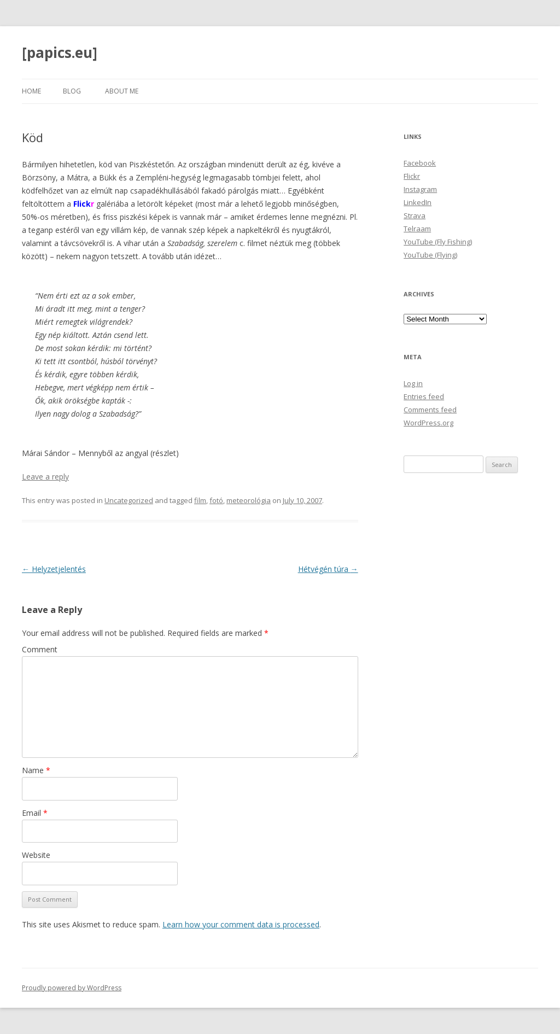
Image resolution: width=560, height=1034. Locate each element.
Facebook (420, 163)
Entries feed (424, 396)
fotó (216, 500)
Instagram (420, 189)
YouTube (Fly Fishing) (438, 242)
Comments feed (430, 409)
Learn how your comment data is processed (240, 924)
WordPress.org (428, 423)
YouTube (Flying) (430, 255)
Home (31, 91)
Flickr (412, 176)
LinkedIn (417, 202)
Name (36, 770)
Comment (39, 649)
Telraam (417, 228)
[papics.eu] (59, 52)
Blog (72, 91)
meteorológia (248, 500)
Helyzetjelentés (54, 569)
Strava (414, 215)
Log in (413, 383)
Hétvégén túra (328, 569)
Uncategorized (128, 500)
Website (36, 855)
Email (35, 813)
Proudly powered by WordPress (71, 987)
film (200, 500)
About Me (121, 91)
